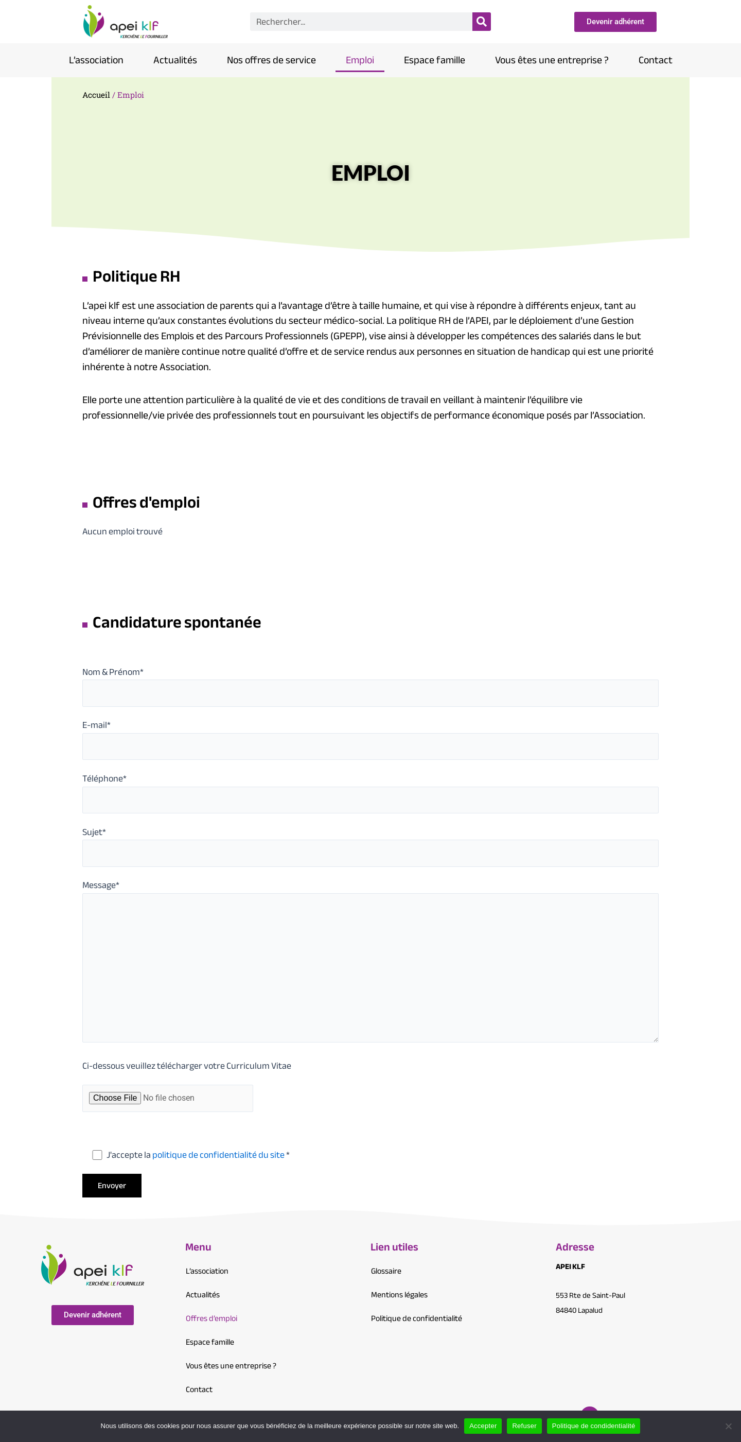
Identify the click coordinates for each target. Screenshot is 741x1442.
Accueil (96, 95)
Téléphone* (370, 791)
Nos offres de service (271, 60)
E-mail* (370, 738)
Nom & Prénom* (370, 685)
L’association (96, 60)
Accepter (483, 1426)
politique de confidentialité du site (218, 1154)
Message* (370, 961)
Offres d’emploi (211, 1318)
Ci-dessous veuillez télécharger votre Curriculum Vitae (186, 1065)
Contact (656, 60)
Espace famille (434, 60)
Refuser (524, 1426)
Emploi (360, 60)
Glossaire (386, 1271)
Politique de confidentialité (416, 1318)
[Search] (481, 21)
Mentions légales (399, 1294)
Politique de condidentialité (594, 1426)
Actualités (175, 60)
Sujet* (370, 845)
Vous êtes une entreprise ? (552, 60)
